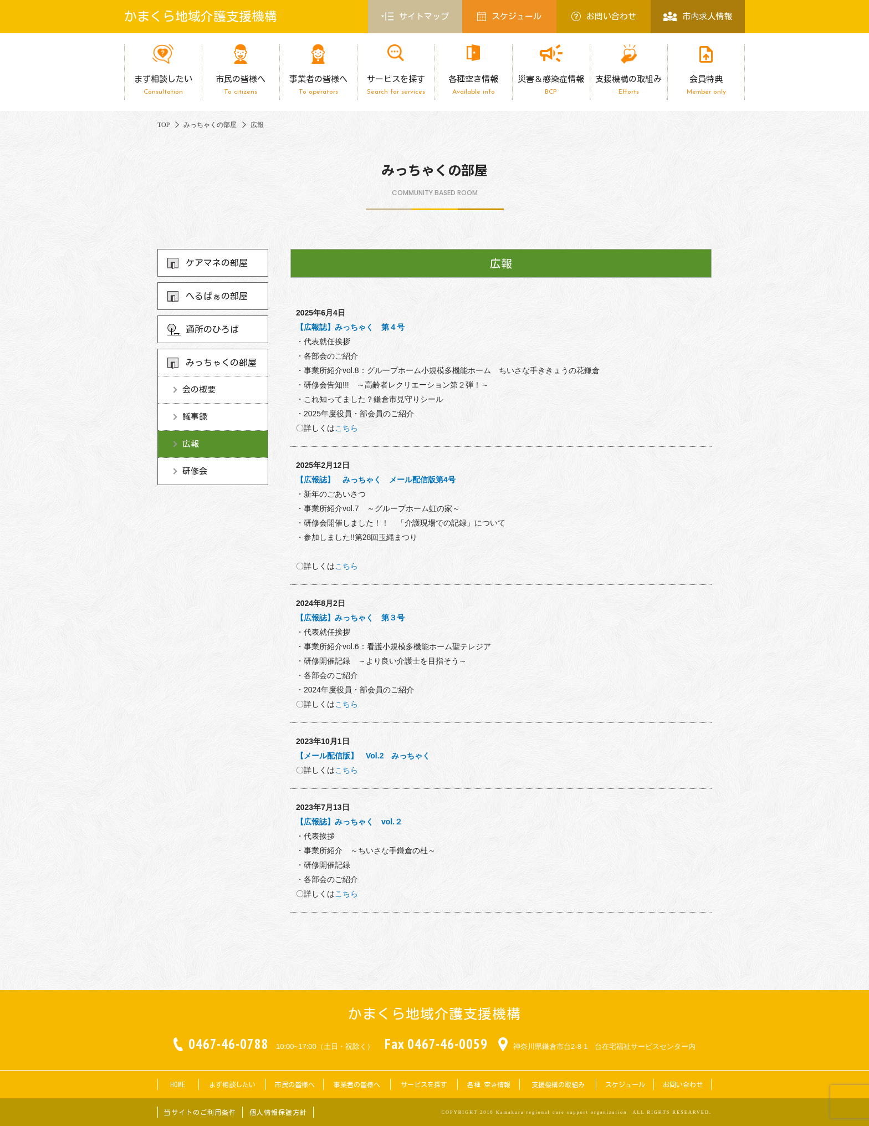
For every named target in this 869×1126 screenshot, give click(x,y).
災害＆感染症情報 (551, 85)
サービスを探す (395, 85)
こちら (346, 428)
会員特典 (706, 85)
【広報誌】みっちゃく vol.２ (349, 821)
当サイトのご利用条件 (200, 1112)
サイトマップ (415, 16)
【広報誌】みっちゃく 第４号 (350, 327)
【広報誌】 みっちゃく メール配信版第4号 (376, 479)
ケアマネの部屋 (217, 262)
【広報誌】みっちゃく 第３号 (350, 617)
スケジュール (509, 16)
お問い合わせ (603, 16)
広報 (190, 444)
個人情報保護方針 (278, 1112)
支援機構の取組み (628, 85)
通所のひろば (212, 329)
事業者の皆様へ (318, 85)
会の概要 (199, 389)
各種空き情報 (473, 85)
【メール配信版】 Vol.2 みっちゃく (363, 755)
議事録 (194, 416)
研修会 (194, 471)
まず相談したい (163, 85)
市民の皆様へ (240, 85)
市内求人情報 (697, 16)
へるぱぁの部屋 (217, 296)
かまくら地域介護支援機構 (200, 16)
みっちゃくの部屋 (221, 362)
